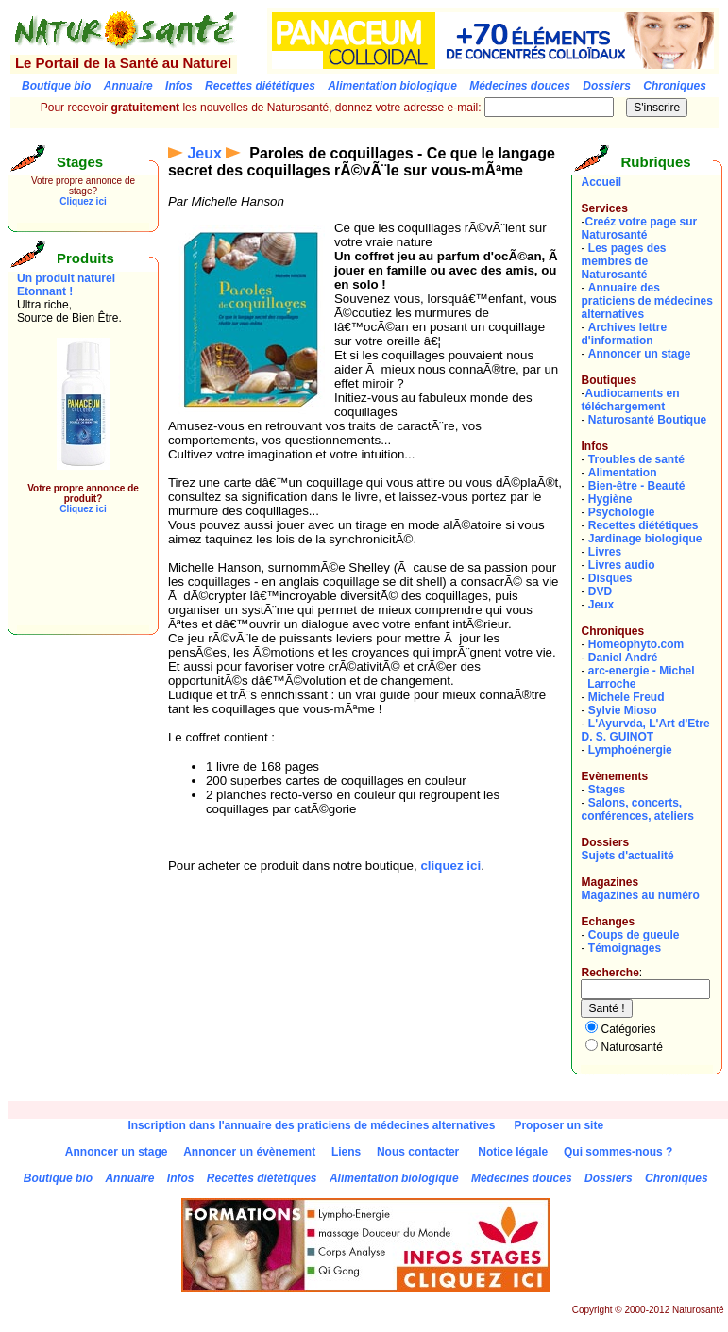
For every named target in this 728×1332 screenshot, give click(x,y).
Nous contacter (418, 1151)
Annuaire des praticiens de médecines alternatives (646, 301)
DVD (600, 591)
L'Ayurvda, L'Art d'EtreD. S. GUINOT (645, 730)
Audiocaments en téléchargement (630, 400)
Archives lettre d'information (624, 334)
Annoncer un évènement (249, 1151)
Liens (346, 1151)
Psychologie (621, 512)
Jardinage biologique (645, 538)
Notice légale (513, 1151)
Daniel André (623, 657)
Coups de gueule (634, 934)
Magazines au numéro (640, 895)
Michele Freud (626, 697)
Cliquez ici (82, 201)
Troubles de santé (636, 459)
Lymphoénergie (630, 750)
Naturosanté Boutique (647, 419)
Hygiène (610, 499)
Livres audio (621, 565)
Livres (604, 551)
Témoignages (624, 948)
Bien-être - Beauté (637, 485)
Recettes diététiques (643, 525)
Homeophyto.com (636, 644)
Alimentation (622, 472)
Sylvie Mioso (622, 710)
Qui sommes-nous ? (618, 1151)
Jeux (204, 153)
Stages (606, 789)
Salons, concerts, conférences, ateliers (637, 809)
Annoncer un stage (639, 353)
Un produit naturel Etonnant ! (66, 285)
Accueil (601, 182)
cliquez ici (450, 865)
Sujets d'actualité (627, 855)
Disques (610, 578)
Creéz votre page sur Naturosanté (639, 228)
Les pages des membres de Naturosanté (623, 261)
